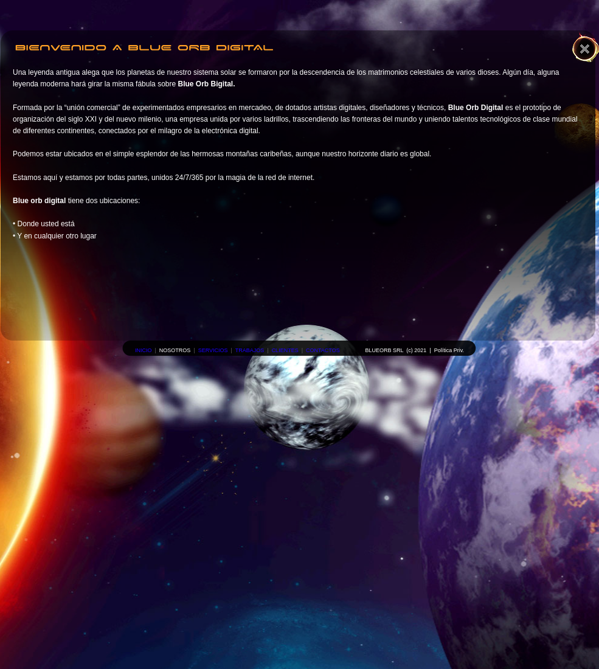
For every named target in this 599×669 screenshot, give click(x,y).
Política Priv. (449, 350)
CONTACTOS (323, 350)
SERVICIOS (213, 350)
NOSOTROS (175, 350)
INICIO (143, 350)
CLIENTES (285, 350)
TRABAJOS (250, 350)
